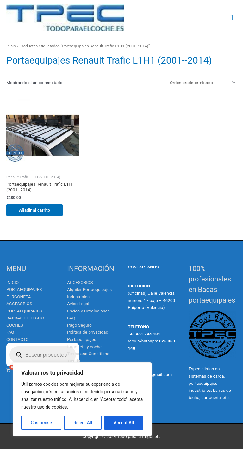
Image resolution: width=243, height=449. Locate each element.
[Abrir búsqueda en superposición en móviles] (42, 354)
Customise (41, 422)
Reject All (82, 422)
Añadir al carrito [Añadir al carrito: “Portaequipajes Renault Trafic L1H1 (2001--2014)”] (34, 209)
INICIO (12, 282)
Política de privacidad (87, 332)
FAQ (10, 332)
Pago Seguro (79, 325)
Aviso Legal (78, 303)
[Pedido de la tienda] (201, 83)
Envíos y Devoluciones (88, 310)
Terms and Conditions (88, 353)
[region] (82, 399)
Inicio (11, 46)
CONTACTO (17, 339)
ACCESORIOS (80, 282)
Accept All (124, 422)
